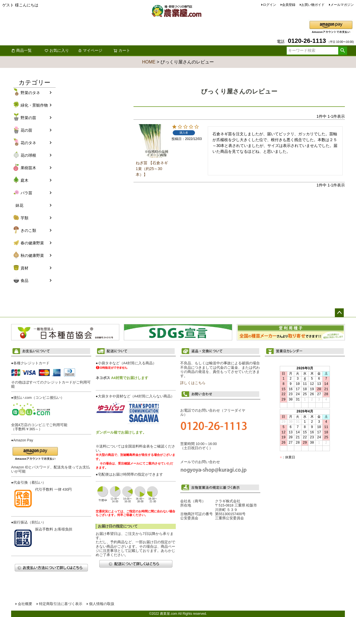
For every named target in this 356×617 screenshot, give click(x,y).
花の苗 (26, 130)
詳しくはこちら (193, 383)
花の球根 (28, 155)
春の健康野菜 (32, 243)
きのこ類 (28, 230)
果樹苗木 (28, 168)
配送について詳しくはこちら (135, 563)
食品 (24, 280)
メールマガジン (342, 5)
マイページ (90, 50)
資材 (24, 268)
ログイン (269, 5)
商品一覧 (21, 50)
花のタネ (28, 143)
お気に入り (56, 50)
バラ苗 (26, 193)
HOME (148, 62)
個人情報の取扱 (101, 604)
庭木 (24, 180)
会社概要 (25, 604)
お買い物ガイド (313, 5)
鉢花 (19, 205)
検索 (342, 51)
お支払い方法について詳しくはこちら (51, 567)
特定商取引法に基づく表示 (60, 604)
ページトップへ (339, 312)
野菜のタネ (30, 92)
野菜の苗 (28, 117)
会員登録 (288, 5)
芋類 (24, 218)
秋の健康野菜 (32, 255)
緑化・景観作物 (34, 105)
